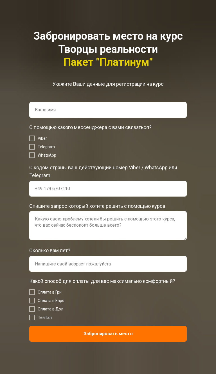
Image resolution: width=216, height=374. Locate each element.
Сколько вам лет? (49, 250)
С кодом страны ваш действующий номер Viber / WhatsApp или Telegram (103, 171)
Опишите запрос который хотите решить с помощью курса (97, 206)
